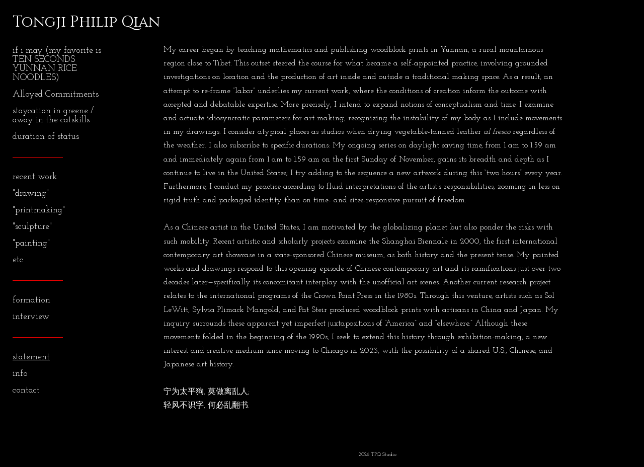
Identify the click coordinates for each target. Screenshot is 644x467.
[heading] (38, 22)
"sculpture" (32, 226)
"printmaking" (39, 210)
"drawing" (31, 193)
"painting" (31, 243)
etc (18, 260)
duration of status (46, 136)
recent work (35, 177)
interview (31, 317)
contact (26, 390)
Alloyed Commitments (56, 94)
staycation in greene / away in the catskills (53, 115)
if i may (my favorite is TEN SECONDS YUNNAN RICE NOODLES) (57, 64)
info (20, 373)
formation (31, 300)
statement (31, 357)
